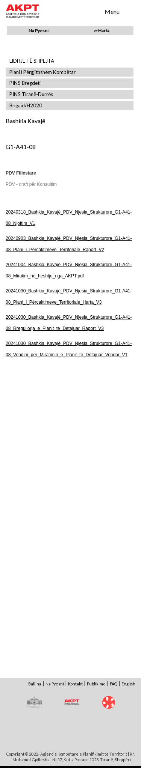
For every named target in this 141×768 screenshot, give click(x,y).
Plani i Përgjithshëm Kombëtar (42, 72)
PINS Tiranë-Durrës (31, 94)
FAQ (113, 683)
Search (94, 11)
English (128, 683)
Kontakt (75, 683)
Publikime (96, 683)
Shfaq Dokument (38, 428)
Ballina (34, 683)
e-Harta (101, 30)
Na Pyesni (39, 30)
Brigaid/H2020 (25, 105)
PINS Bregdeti (25, 83)
